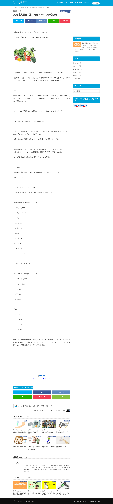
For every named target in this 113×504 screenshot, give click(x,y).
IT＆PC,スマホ (78, 3)
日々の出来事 (60, 3)
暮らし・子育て (69, 3)
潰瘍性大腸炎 (87, 3)
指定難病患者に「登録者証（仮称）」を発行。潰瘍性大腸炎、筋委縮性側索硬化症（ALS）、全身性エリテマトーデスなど (86, 47)
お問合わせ (76, 78)
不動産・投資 (77, 75)
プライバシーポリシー (19, 501)
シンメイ (16, 463)
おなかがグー (19, 3)
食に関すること (19, 387)
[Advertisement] (28, 360)
